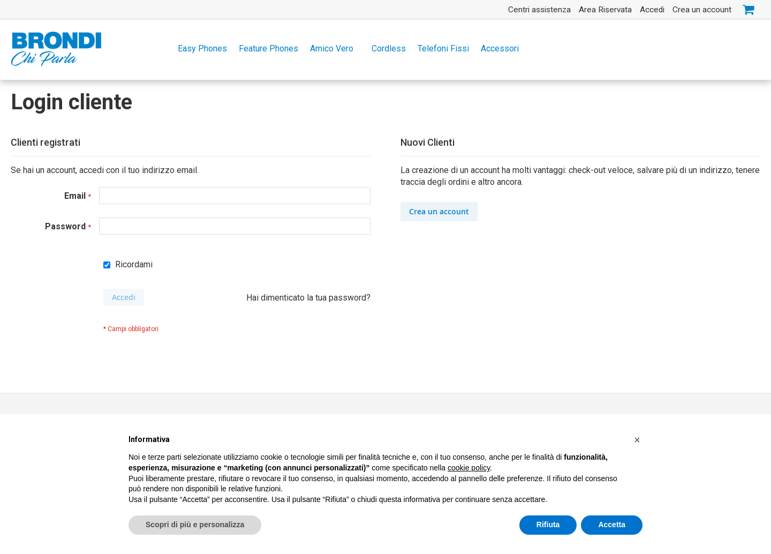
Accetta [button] (611, 525)
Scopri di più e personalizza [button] (195, 525)
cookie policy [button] (469, 468)
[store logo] (56, 49)
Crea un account (701, 9)
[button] (637, 440)
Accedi (652, 9)
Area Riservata (605, 9)
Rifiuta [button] (548, 525)
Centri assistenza (539, 9)
